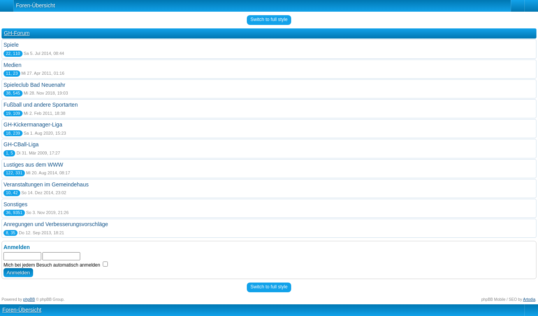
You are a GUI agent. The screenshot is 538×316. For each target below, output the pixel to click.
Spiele (11, 45)
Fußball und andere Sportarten (41, 105)
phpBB (29, 299)
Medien (12, 65)
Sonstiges (15, 204)
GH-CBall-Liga (21, 144)
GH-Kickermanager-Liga (33, 124)
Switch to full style (268, 19)
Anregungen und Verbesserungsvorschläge (56, 224)
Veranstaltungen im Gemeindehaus (46, 184)
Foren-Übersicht (35, 5)
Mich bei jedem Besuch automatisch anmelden (56, 265)
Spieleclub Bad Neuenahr (34, 85)
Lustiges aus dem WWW (33, 165)
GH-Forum (17, 33)
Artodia (529, 299)
